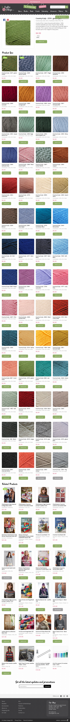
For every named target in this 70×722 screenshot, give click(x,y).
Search (66, 7)
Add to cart (41, 41)
